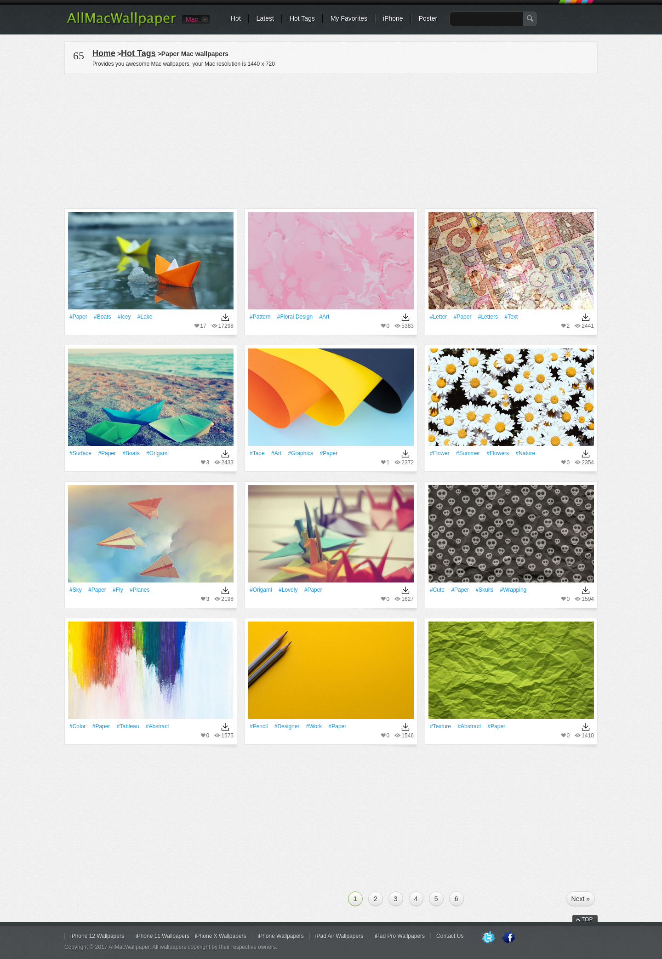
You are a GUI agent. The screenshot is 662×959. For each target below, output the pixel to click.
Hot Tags (302, 18)
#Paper (78, 317)
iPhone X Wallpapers (220, 936)
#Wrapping (513, 590)
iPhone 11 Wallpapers (162, 936)
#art (324, 317)
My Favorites (349, 18)
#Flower (440, 453)
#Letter (438, 317)
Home (103, 53)
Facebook (508, 937)
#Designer (287, 726)
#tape (257, 453)
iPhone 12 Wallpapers (97, 936)
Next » (580, 898)
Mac (192, 19)
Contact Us (449, 936)
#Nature (525, 453)
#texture (440, 726)
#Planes (139, 590)
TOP (587, 919)
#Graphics (300, 453)
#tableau (128, 726)
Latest (265, 18)
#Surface (80, 453)
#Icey (124, 317)
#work (314, 726)
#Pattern (260, 317)
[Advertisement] (331, 139)
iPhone (393, 18)
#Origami (157, 453)
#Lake (145, 317)
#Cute (437, 590)
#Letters (488, 317)
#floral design (295, 317)
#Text (511, 317)
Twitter (488, 937)
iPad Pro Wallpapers (400, 936)
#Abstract (157, 726)
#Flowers (497, 453)
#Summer (468, 453)
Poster (428, 18)
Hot (236, 18)
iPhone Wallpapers (281, 936)
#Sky (75, 590)
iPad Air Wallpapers (339, 936)
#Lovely (288, 590)
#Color (77, 726)
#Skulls (484, 590)
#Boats (102, 317)
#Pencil (259, 726)
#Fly (118, 590)
